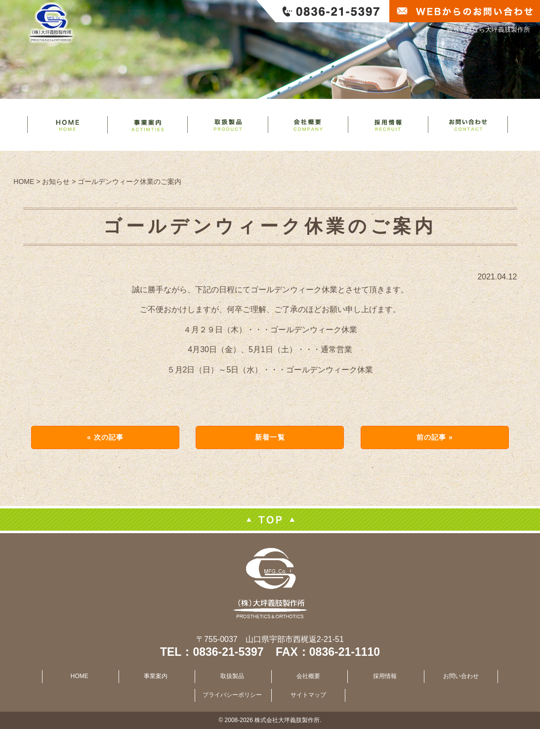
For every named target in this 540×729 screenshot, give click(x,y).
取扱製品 (232, 676)
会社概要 (308, 676)
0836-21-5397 (228, 651)
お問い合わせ (461, 676)
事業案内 (155, 676)
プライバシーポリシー (232, 694)
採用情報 (385, 676)
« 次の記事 (105, 437)
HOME (79, 676)
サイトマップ (308, 694)
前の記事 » (434, 437)
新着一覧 (270, 437)
